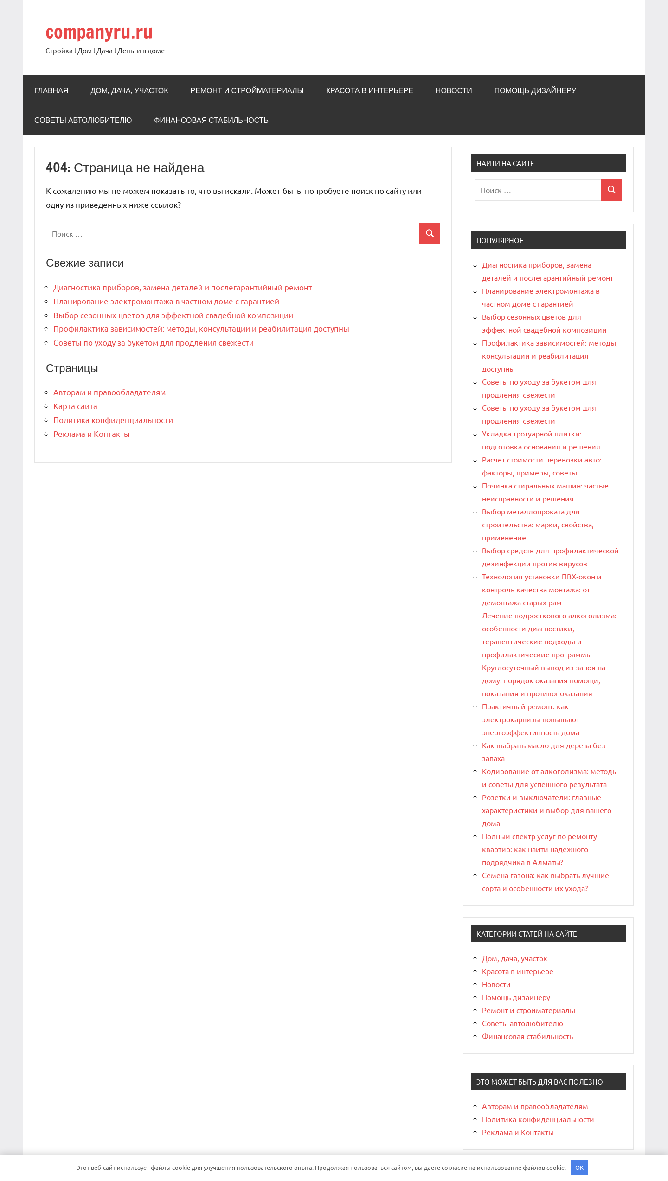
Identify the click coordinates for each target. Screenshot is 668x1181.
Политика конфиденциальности (113, 419)
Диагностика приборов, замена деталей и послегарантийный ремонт (182, 287)
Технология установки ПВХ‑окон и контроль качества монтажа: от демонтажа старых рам (542, 589)
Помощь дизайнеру (535, 90)
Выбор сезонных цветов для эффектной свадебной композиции (173, 315)
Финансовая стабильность (211, 120)
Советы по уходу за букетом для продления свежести (153, 342)
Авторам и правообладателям (109, 392)
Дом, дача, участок (129, 90)
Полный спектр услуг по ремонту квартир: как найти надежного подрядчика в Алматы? (539, 848)
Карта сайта (75, 406)
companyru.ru (99, 31)
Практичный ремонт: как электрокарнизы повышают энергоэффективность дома (530, 719)
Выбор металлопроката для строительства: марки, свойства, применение (538, 524)
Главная (51, 90)
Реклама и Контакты (91, 433)
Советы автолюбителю (83, 120)
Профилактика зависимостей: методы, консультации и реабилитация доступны (201, 328)
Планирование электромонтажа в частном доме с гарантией (166, 301)
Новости (454, 90)
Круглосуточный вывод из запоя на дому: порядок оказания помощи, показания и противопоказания (543, 680)
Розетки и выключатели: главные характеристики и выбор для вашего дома (546, 810)
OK (579, 1167)
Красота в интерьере (369, 90)
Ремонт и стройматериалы (247, 90)
